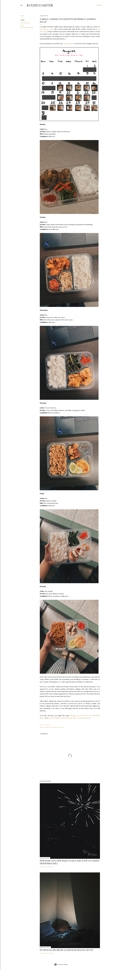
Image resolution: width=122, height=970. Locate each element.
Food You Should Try (26, 27)
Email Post (47, 725)
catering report (68, 43)
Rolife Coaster (40, 5)
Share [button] (22, 16)
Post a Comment (48, 866)
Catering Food (24, 23)
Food (22, 25)
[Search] (99, 5)
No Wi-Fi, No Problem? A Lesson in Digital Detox (66, 950)
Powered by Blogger (61, 964)
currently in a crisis (47, 29)
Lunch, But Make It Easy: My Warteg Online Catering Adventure (69, 718)
